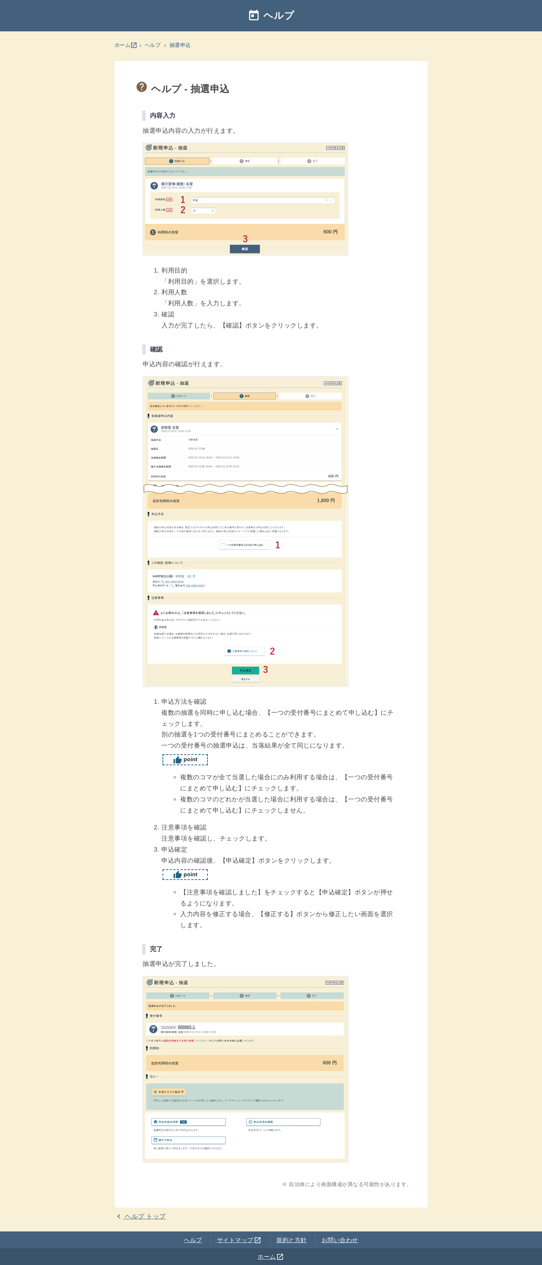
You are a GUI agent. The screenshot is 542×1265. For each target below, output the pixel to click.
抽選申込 (180, 45)
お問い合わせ (340, 1240)
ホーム (126, 45)
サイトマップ (239, 1240)
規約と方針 (291, 1240)
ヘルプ (271, 15)
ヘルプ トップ (140, 1216)
